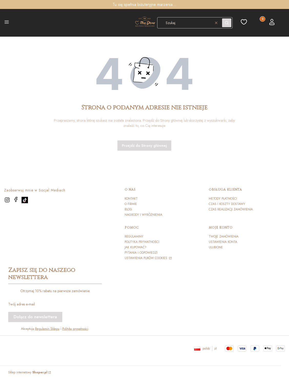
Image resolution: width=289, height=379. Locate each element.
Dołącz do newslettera (35, 317)
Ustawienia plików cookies (146, 258)
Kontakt (131, 198)
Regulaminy (134, 236)
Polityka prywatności (142, 242)
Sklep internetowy (27, 372)
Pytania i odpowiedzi (141, 252)
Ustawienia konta (223, 242)
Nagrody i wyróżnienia (143, 214)
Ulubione (216, 247)
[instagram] (7, 200)
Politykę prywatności (75, 328)
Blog (128, 209)
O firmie (131, 204)
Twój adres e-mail (21, 304)
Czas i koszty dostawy (227, 204)
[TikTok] (25, 200)
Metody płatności (223, 198)
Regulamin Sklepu (47, 328)
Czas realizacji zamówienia (231, 209)
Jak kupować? (135, 247)
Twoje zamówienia (223, 236)
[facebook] (15, 199)
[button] (6, 22)
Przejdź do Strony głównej (144, 145)
